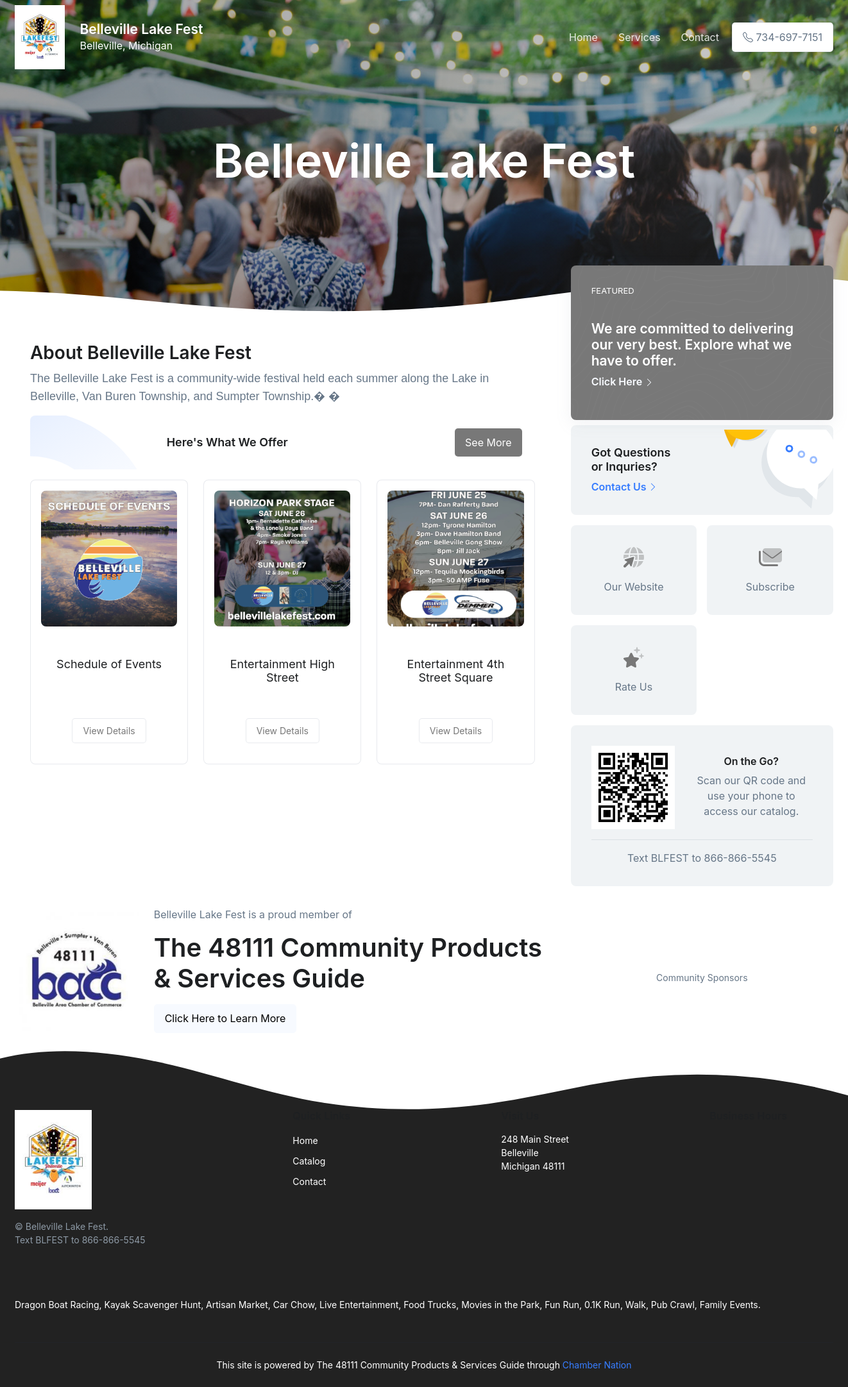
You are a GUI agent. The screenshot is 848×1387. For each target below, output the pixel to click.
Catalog (309, 1161)
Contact (700, 37)
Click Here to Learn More (225, 1018)
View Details (109, 730)
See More (488, 442)
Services (639, 37)
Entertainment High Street (282, 671)
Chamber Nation (597, 1364)
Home (583, 37)
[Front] (42, 37)
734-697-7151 (782, 37)
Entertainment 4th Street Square (456, 671)
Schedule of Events (109, 664)
